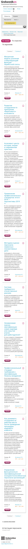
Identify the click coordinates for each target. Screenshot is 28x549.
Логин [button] (18, 9)
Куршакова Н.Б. (19, 274)
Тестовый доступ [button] (10, 23)
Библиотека (5, 31)
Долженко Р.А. (19, 457)
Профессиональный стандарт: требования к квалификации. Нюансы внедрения (12, 372)
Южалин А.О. (18, 406)
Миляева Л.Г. (18, 93)
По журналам (7, 44)
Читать (7, 98)
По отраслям (17, 41)
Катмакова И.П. (19, 130)
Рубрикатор (7, 16)
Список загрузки (8, 9)
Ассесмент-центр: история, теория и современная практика (11, 146)
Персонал (20, 31)
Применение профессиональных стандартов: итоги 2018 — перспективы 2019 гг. (12, 198)
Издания (15, 16)
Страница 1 (10, 51)
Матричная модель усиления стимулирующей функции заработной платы (12, 61)
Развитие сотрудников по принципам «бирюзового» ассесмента (10, 109)
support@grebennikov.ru (7, 543)
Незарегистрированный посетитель (13, 6)
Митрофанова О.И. (19, 230)
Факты (16, 19)
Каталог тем (13, 31)
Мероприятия (7, 19)
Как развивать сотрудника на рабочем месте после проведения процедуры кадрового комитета (12, 424)
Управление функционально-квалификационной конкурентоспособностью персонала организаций (15, 474)
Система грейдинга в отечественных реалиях (10, 290)
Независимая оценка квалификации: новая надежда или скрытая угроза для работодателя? (12, 329)
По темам (6, 41)
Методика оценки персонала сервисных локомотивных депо (11, 247)
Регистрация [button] (6, 11)
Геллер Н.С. (18, 181)
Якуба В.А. (17, 310)
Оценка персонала (8, 33)
